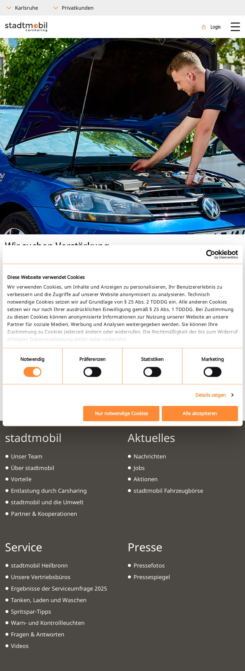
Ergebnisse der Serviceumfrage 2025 (59, 588)
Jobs (139, 468)
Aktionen (146, 479)
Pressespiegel (152, 577)
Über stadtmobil (32, 468)
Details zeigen (210, 395)
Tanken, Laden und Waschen (48, 600)
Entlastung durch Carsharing (49, 490)
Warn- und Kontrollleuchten (48, 622)
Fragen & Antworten (37, 634)
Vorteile (21, 479)
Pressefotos (149, 565)
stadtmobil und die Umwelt (47, 502)
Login (215, 26)
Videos (20, 645)
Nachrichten (150, 456)
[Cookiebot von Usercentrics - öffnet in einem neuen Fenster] (210, 254)
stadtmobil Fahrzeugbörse (168, 490)
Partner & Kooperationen (44, 513)
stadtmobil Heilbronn (39, 565)
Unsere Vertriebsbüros (41, 577)
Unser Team (26, 456)
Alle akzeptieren (200, 413)
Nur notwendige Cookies (121, 413)
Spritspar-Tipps (31, 611)
